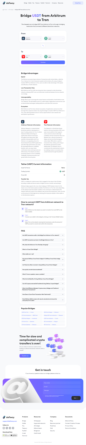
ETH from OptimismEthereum (29, 324)
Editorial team (38, 428)
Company (54, 3)
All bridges (37, 426)
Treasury (37, 3)
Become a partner (55, 423)
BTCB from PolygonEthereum (51, 312)
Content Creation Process (72, 423)
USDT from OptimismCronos (51, 318)
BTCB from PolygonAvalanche (29, 318)
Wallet (29, 3)
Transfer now (25, 356)
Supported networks (39, 423)
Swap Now (78, 3)
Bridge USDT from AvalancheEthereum (53, 315)
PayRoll (42, 3)
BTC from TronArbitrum (50, 324)
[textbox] (31, 38)
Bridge (25, 3)
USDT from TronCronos (28, 312)
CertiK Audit (37, 433)
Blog (51, 421)
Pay (33, 3)
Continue (43, 62)
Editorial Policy (69, 421)
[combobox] (31, 38)
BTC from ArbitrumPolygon (51, 321)
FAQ (51, 428)
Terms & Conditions (70, 428)
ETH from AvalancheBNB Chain (30, 315)
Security (52, 431)
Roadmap (53, 426)
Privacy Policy (69, 426)
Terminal (47, 3)
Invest (24, 433)
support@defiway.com (10, 421)
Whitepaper (37, 421)
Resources (60, 3)
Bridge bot (37, 431)
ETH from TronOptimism (28, 321)
